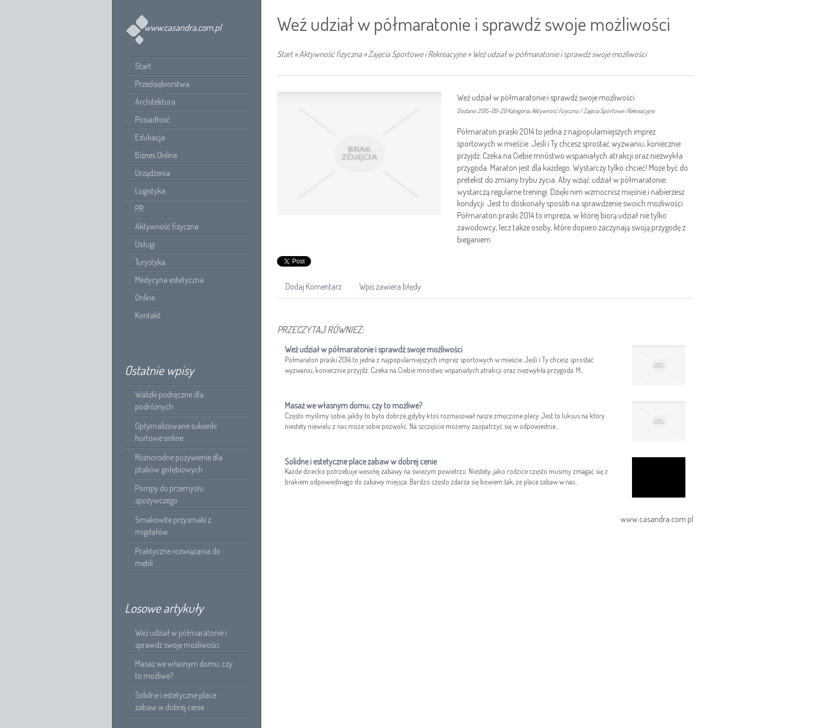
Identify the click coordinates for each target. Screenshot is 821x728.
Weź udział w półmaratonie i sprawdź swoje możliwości (181, 638)
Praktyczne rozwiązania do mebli (177, 557)
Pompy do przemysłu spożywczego (169, 494)
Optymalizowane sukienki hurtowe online (176, 432)
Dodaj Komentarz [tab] (313, 286)
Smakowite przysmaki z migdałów (173, 525)
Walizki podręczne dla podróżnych (169, 400)
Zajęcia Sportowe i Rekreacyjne (417, 54)
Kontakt (148, 315)
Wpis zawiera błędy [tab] (390, 286)
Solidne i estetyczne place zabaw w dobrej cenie (175, 701)
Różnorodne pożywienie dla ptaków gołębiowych (179, 463)
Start (285, 54)
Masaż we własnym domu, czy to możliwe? (183, 669)
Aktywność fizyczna (330, 54)
